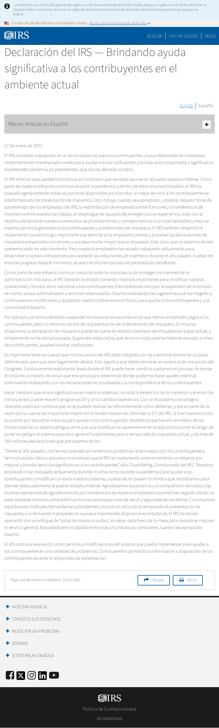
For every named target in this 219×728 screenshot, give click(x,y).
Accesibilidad (109, 718)
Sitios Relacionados (33, 655)
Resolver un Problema (35, 631)
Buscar (154, 36)
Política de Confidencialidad (109, 709)
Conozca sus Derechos (36, 619)
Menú (210, 36)
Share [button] (158, 580)
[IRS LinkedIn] (42, 677)
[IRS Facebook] (10, 676)
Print (191, 580)
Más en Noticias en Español (109, 124)
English (186, 106)
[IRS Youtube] (54, 676)
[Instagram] (31, 676)
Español (205, 106)
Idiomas (20, 643)
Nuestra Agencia (29, 607)
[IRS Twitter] (20, 677)
